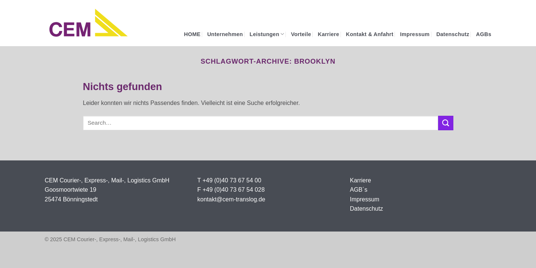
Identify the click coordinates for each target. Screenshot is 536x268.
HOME (192, 34)
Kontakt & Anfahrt (369, 34)
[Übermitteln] (445, 123)
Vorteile (301, 34)
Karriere (328, 34)
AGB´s (358, 189)
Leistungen (267, 34)
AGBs (483, 34)
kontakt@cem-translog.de (231, 199)
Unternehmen (225, 34)
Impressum (415, 34)
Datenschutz (452, 34)
